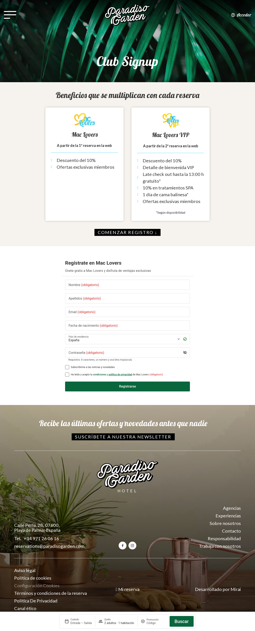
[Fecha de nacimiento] (127, 325)
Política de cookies (32, 578)
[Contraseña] (124, 352)
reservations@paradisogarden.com (49, 546)
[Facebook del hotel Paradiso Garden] (122, 545)
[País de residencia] (124, 339)
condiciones (99, 374)
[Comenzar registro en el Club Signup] (127, 232)
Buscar (182, 621)
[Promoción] (156, 623)
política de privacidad (120, 374)
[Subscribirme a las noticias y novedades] (67, 367)
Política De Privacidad (35, 600)
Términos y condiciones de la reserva (50, 593)
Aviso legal (25, 570)
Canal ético (25, 608)
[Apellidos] (127, 298)
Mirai (236, 589)
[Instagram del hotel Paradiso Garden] (132, 545)
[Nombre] (127, 285)
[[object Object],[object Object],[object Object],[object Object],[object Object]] (67, 375)
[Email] (127, 312)
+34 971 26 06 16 (41, 538)
